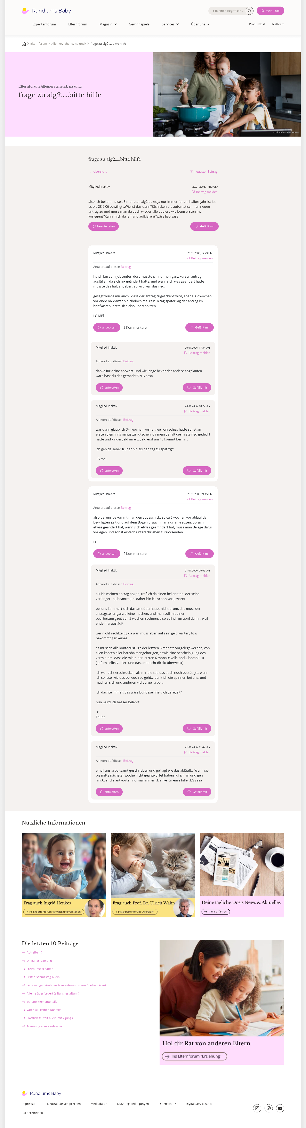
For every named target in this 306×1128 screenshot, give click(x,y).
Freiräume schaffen (40, 969)
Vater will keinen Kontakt (44, 1010)
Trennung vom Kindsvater (44, 1026)
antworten (109, 327)
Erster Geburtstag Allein (43, 977)
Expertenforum (44, 24)
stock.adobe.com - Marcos (286, 132)
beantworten (106, 226)
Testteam (278, 24)
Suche (249, 11)
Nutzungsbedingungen (133, 1104)
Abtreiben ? (34, 952)
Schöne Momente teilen (43, 1002)
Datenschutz (167, 1104)
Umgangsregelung (39, 961)
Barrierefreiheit (32, 1113)
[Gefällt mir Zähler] (204, 226)
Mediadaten (99, 1104)
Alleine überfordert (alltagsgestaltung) (53, 993)
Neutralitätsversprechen (64, 1104)
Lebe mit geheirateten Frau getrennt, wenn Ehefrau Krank (66, 985)
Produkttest (257, 24)
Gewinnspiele (139, 24)
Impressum (29, 1104)
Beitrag (126, 267)
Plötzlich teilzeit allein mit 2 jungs (50, 1018)
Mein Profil (273, 11)
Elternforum (77, 24)
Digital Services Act (199, 1104)
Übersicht (100, 171)
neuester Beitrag (206, 171)
